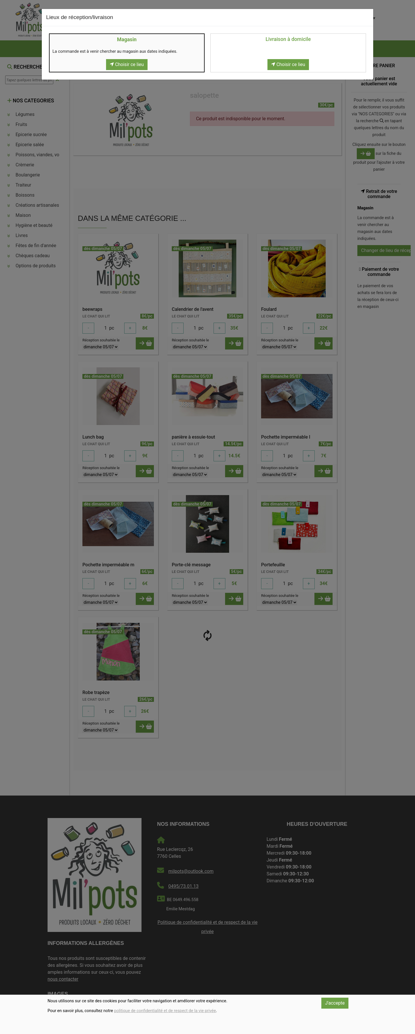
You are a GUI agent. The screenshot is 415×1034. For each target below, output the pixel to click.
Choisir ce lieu (127, 64)
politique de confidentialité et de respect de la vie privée (165, 1010)
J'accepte (335, 1003)
